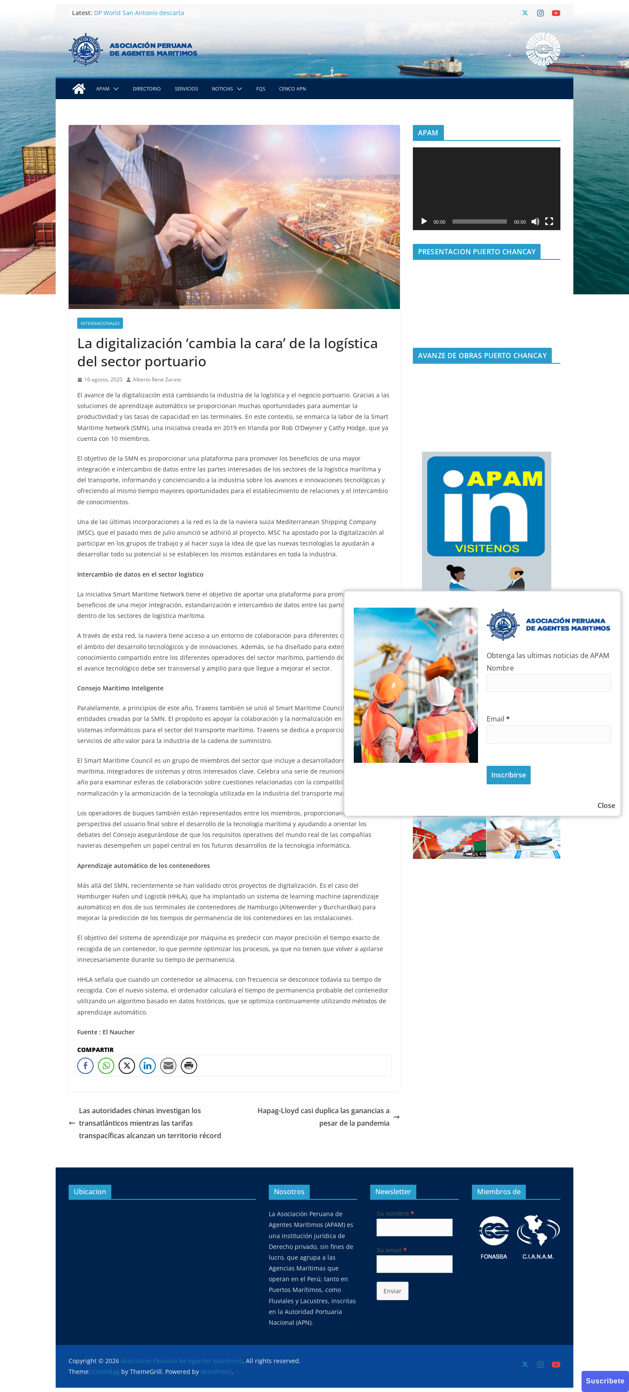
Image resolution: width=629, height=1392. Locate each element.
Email (498, 719)
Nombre (500, 668)
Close (606, 805)
